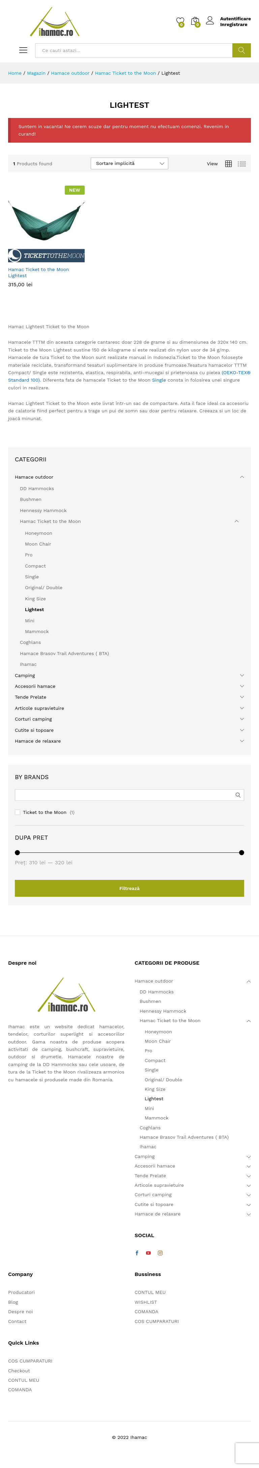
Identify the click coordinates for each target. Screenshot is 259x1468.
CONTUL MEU (23, 1380)
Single (159, 380)
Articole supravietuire (39, 708)
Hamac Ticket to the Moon (50, 521)
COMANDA (20, 1389)
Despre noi (20, 1311)
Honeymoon (38, 533)
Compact (35, 566)
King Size (35, 598)
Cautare (241, 50)
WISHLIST (146, 1302)
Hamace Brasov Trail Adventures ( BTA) (64, 653)
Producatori (21, 1292)
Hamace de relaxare (38, 741)
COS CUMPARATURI (30, 1361)
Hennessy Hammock (43, 510)
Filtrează (129, 888)
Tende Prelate (30, 697)
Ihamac (28, 664)
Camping (25, 675)
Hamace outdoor (34, 477)
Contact (17, 1321)
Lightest (34, 609)
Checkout (19, 1370)
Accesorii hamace (35, 686)
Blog (13, 1302)
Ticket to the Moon (44, 812)
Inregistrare (234, 24)
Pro (28, 554)
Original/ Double (43, 587)
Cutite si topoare (34, 730)
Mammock (37, 631)
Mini (29, 620)
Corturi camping (33, 719)
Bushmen (30, 499)
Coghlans (30, 642)
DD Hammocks (37, 488)
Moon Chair (38, 544)
